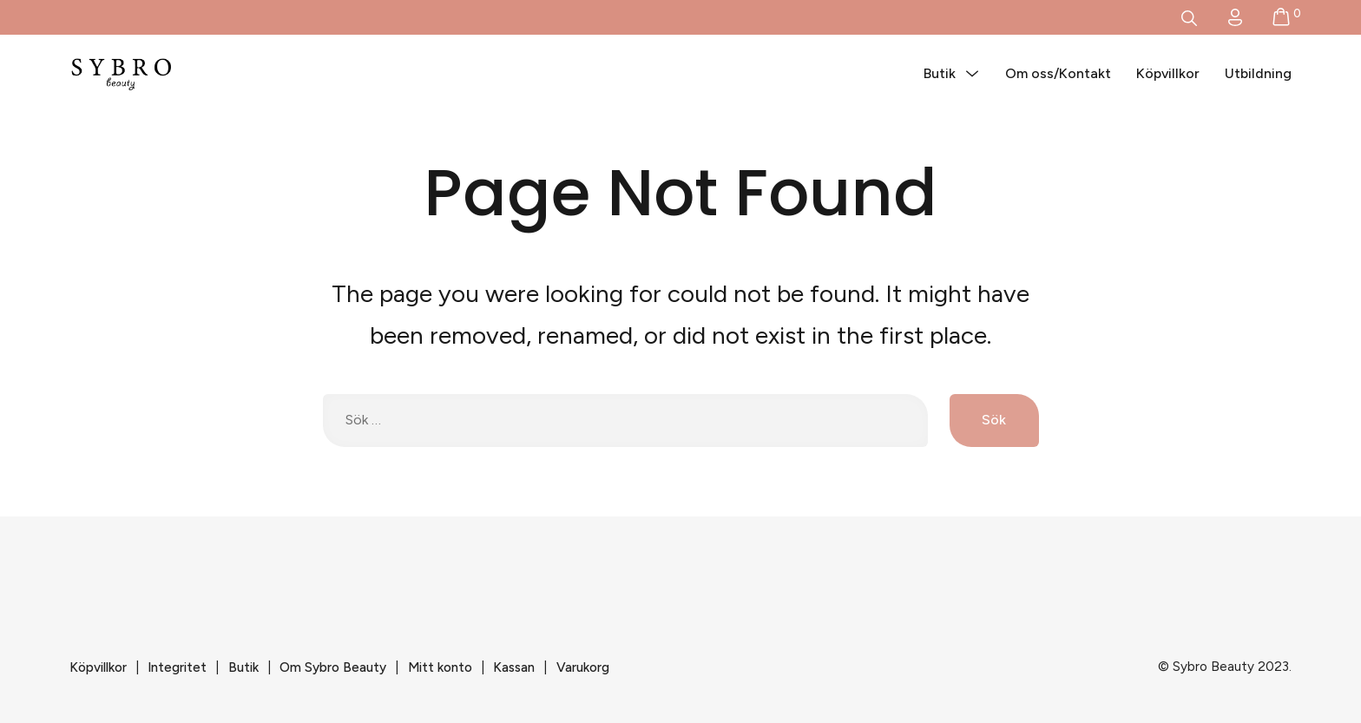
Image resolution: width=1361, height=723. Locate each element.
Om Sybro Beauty (332, 667)
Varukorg (582, 667)
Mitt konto (440, 667)
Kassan (514, 667)
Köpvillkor (1168, 73)
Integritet (177, 667)
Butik (940, 73)
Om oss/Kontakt (1058, 73)
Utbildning (1258, 73)
